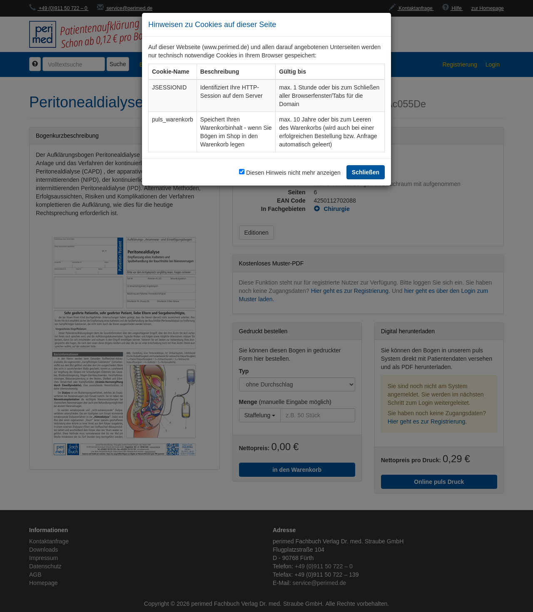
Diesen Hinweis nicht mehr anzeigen (293, 172)
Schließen (365, 172)
